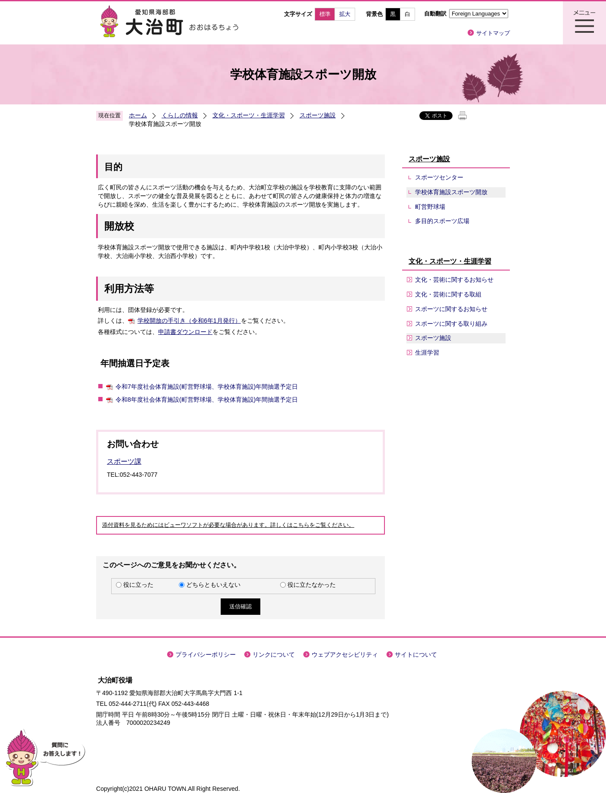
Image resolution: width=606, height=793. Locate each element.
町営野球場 (430, 206)
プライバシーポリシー (205, 654)
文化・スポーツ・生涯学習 (248, 115)
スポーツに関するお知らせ (451, 308)
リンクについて (274, 654)
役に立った (138, 584)
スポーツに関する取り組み (451, 323)
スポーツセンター (439, 177)
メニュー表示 (584, 22)
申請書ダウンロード (185, 331)
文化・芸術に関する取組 (448, 294)
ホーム (138, 115)
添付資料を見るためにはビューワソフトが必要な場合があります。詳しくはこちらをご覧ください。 (228, 525)
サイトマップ (493, 33)
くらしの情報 (180, 115)
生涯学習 (427, 352)
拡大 (344, 14)
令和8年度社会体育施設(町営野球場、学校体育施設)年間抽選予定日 (207, 399)
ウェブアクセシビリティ (345, 654)
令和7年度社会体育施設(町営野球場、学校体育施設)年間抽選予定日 (207, 386)
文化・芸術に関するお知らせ (454, 279)
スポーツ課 (124, 461)
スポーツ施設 (318, 115)
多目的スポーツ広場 (442, 220)
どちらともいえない (213, 584)
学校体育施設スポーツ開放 (451, 192)
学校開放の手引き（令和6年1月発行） (189, 320)
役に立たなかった (311, 584)
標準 (325, 14)
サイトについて (416, 654)
